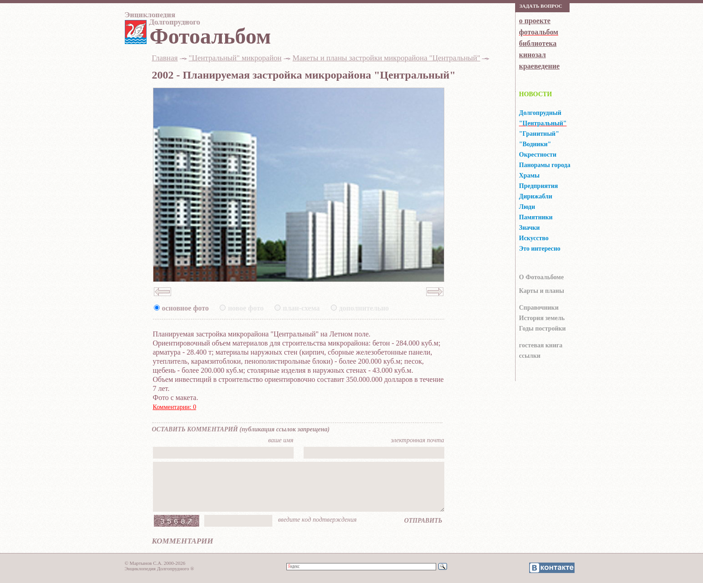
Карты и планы (541, 290)
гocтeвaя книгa (541, 345)
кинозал (532, 55)
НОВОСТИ (535, 94)
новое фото (246, 308)
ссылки (530, 355)
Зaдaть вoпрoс (541, 6)
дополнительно (364, 308)
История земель (542, 318)
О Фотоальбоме (541, 277)
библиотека (538, 43)
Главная (165, 58)
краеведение (539, 66)
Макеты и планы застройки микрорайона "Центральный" (387, 58)
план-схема (301, 308)
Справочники (539, 307)
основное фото (185, 308)
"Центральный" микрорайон (235, 58)
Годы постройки (542, 328)
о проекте (535, 21)
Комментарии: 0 (175, 407)
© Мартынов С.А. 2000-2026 (155, 563)
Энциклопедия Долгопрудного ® (159, 568)
